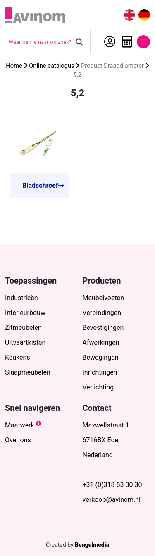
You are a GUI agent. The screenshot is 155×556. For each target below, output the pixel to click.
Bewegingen (101, 357)
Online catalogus (51, 65)
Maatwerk (19, 425)
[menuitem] (129, 15)
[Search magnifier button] (79, 42)
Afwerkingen (101, 342)
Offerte (127, 42)
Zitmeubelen (23, 328)
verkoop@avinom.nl (112, 500)
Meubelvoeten (103, 298)
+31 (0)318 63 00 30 (112, 485)
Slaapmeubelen (27, 372)
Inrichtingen (100, 372)
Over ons (18, 440)
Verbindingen (102, 313)
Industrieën (21, 298)
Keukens (17, 357)
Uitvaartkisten (25, 342)
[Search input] (40, 42)
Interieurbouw (25, 313)
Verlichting (98, 387)
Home (14, 65)
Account (109, 42)
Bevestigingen (103, 328)
